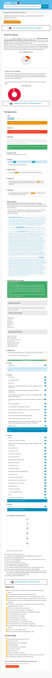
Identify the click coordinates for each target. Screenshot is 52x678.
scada (44, 234)
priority (28, 271)
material (13, 252)
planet (36, 249)
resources (15, 253)
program (41, 253)
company (10, 272)
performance (42, 262)
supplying (33, 250)
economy (34, 257)
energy (30, 233)
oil (42, 244)
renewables (35, 243)
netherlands (29, 222)
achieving (17, 270)
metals (34, 244)
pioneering (40, 249)
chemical (12, 244)
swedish (12, 231)
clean (43, 266)
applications (11, 260)
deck (12, 271)
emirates (38, 224)
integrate (10, 266)
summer (11, 254)
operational (26, 240)
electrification (26, 273)
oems (31, 246)
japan (14, 222)
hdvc (22, 273)
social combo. (12, 184)
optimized (38, 262)
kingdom (33, 224)
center (18, 253)
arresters (39, 236)
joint (18, 257)
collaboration (11, 257)
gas (43, 244)
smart (23, 257)
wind (33, 266)
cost (19, 264)
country (44, 268)
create (41, 272)
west (36, 267)
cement (43, 243)
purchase (37, 250)
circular (39, 254)
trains (14, 271)
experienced (20, 254)
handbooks (30, 264)
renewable (28, 270)
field (18, 267)
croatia (42, 219)
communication (14, 233)
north (19, 220)
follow (42, 273)
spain (14, 224)
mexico (25, 222)
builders (36, 246)
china (36, 219)
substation (20, 236)
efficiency (30, 240)
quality (12, 241)
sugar (18, 266)
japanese (28, 229)
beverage (28, 244)
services (32, 260)
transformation (18, 243)
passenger (22, 271)
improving (30, 267)
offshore (41, 239)
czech (45, 219)
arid (20, 267)
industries (35, 241)
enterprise (37, 233)
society (37, 257)
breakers (16, 234)
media (29, 252)
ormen (14, 267)
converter (15, 268)
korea (12, 224)
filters (10, 233)
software (41, 233)
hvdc (37, 234)
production (24, 270)
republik (10, 220)
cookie (24, 275)
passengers (36, 271)
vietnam (10, 227)
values (12, 249)
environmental (14, 263)
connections (11, 240)
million (38, 266)
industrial (37, 259)
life (44, 240)
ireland (10, 222)
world (22, 260)
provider (13, 275)
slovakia (43, 223)
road (31, 257)
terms (36, 248)
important (26, 257)
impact (19, 263)
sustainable (11, 243)
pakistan (42, 222)
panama (10, 223)
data (24, 245)
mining (36, 244)
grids (26, 231)
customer (36, 263)
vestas (31, 266)
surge (36, 236)
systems (39, 231)
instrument (41, 234)
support (35, 260)
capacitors (43, 231)
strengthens (13, 273)
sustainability (24, 241)
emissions (42, 270)
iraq (43, 220)
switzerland (21, 224)
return (23, 262)
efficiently (41, 264)
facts (44, 233)
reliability (24, 259)
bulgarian (44, 227)
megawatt (10, 267)
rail (22, 245)
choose (35, 217)
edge (22, 234)
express (20, 272)
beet (16, 266)
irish (33, 268)
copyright (10, 275)
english (20, 227)
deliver (27, 266)
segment (40, 263)
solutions (25, 234)
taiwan (24, 224)
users (19, 246)
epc (20, 246)
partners (40, 245)
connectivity (31, 239)
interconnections (37, 239)
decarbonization (30, 241)
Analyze (45, 6)
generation (31, 243)
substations (33, 236)
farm (35, 266)
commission (36, 237)
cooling (21, 233)
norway (36, 222)
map (30, 250)
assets (26, 262)
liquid (24, 260)
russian (41, 229)
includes (15, 257)
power (22, 231)
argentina (13, 219)
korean (10, 231)
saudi (34, 223)
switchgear (34, 234)
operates (13, 272)
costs (35, 262)
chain (24, 252)
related (20, 273)
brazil (25, 219)
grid (20, 235)
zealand (33, 222)
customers (24, 243)
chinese (10, 229)
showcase (25, 248)
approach (18, 250)
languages (14, 227)
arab (36, 224)
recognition (32, 248)
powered (23, 266)
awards (28, 248)
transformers (15, 217)
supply (21, 252)
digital (14, 243)
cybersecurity (19, 241)
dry (28, 260)
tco (24, 264)
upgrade (22, 239)
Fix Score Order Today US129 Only (12, 22)
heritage (15, 250)
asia (9, 254)
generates (37, 268)
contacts (39, 252)
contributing (11, 270)
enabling (37, 264)
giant (31, 268)
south (10, 224)
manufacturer (18, 260)
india (38, 220)
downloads (11, 264)
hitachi (16, 231)
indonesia (41, 220)
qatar (26, 223)
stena (33, 254)
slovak (44, 229)
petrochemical (17, 244)
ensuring (28, 262)
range (16, 259)
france (29, 220)
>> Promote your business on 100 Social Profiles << (25, 103)
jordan (16, 222)
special (21, 263)
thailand (27, 224)
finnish (19, 229)
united (30, 224)
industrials (16, 262)
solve (28, 239)
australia (32, 217)
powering (26, 249)
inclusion (19, 249)
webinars (36, 273)
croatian (13, 229)
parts (10, 262)
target (14, 270)
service (25, 237)
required (31, 259)
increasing (18, 271)
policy (21, 275)
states (42, 224)
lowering (10, 263)
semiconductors (15, 236)
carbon (35, 270)
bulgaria (28, 219)
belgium (22, 219)
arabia (36, 223)
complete (12, 259)
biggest (13, 266)
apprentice (15, 254)
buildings (32, 245)
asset (33, 240)
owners (10, 268)
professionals (24, 254)
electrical (26, 272)
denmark (13, 220)
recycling (36, 254)
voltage (30, 234)
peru (12, 223)
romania (28, 223)
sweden (17, 224)
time (42, 271)
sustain (19, 239)
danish (16, 229)
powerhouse (26, 267)
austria (16, 219)
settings (26, 275)
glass (10, 244)
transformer (12, 237)
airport (39, 271)
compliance (18, 252)
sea (34, 268)
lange (16, 267)
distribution (15, 240)
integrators (43, 246)
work (29, 254)
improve (35, 272)
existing (25, 271)
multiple (30, 272)
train (39, 237)
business (40, 250)
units (33, 272)
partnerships (32, 249)
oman (39, 222)
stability (16, 273)
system (39, 246)
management (40, 240)
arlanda (17, 272)
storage (33, 233)
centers (27, 245)
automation (24, 236)
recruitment (26, 253)
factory (20, 266)
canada (31, 219)
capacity (28, 268)
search (23, 217)
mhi (29, 266)
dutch (36, 227)
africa (21, 220)
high (28, 234)
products (35, 231)
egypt (16, 220)
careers (22, 249)
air (16, 245)
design (20, 257)
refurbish (25, 268)
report (26, 264)
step (29, 257)
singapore (39, 223)
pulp (9, 245)
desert (22, 267)
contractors (27, 246)
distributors (15, 246)
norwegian (32, 229)
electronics (22, 244)
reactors (29, 263)
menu (29, 231)
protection (28, 236)
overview (32, 252)
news (12, 253)
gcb (19, 234)
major (14, 260)
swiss (44, 253)
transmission (20, 240)
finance (26, 252)
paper (12, 245)
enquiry (33, 273)
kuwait (19, 222)
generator (10, 234)
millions (33, 267)
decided (21, 268)
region (38, 217)
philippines (16, 223)
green (38, 241)
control (10, 236)
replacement (43, 260)
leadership (14, 248)
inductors (32, 263)
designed (18, 259)
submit (30, 273)
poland (19, 223)
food (25, 244)
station (18, 268)
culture (10, 249)
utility (35, 259)
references (34, 264)
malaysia (22, 222)
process (29, 253)
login (26, 217)
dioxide (38, 270)
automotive (39, 243)
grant (22, 259)
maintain (15, 239)
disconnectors (26, 233)
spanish (27, 227)
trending (43, 252)
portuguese (39, 227)
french (33, 227)
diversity (15, 249)
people (42, 248)
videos (14, 264)
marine (20, 245)
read (41, 257)
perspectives (23, 250)
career (34, 253)
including (39, 260)
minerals (39, 244)
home (31, 254)
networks (18, 233)
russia (31, 223)
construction (36, 245)
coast (39, 267)
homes (40, 266)
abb (18, 232)
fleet (23, 272)
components (21, 237)
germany (32, 220)
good (29, 249)
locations (27, 250)
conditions (39, 248)
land (18, 245)
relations (36, 252)
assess (10, 239)
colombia (39, 219)
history (22, 248)
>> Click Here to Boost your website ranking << (24, 582)
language (41, 217)
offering (31, 231)
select (44, 217)
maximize (20, 262)
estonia (23, 220)
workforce (36, 240)
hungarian (22, 229)
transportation (42, 241)
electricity (41, 268)
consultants (11, 246)
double (10, 271)
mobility (14, 245)
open (21, 253)
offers (10, 259)
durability (28, 259)
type (30, 260)
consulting (29, 237)
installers (23, 246)
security (15, 241)
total (17, 264)
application (25, 263)
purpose (10, 248)
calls (44, 272)
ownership (22, 264)
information (18, 275)
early (32, 253)
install (32, 237)
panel (33, 246)
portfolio (12, 262)
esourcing (10, 252)
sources (32, 270)
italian (25, 229)
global (10, 219)
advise (12, 239)
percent (20, 270)
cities (29, 245)
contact (28, 217)
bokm (35, 229)
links (45, 263)
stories (10, 253)
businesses (18, 248)
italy (12, 222)
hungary (35, 220)
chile (34, 219)
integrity (39, 273)
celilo (13, 268)
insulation (16, 237)
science (31, 244)
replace (25, 239)
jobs (23, 253)
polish (38, 229)
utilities (27, 243)
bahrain (19, 219)
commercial (42, 259)
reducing (32, 262)
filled (27, 260)
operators (32, 271)
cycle (10, 241)
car (24, 272)
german (30, 227)
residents (41, 267)
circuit (13, 234)
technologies (11, 250)
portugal (22, 223)
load (43, 263)
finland (26, 220)
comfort (38, 272)
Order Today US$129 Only (12, 666)
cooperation (43, 254)
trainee (37, 253)
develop (41, 237)
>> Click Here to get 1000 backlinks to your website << (25, 28)
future (10, 273)
